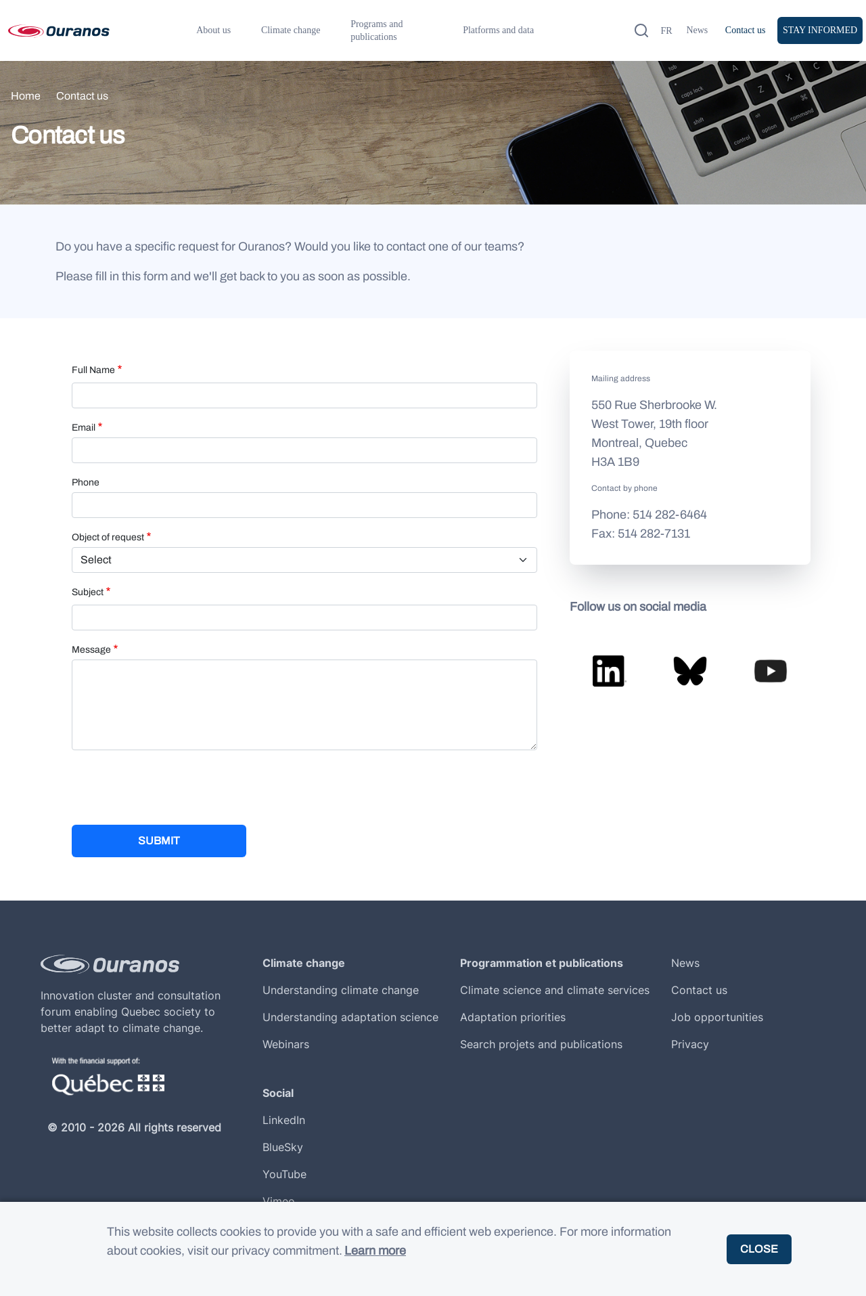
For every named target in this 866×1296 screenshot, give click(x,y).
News (697, 30)
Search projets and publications (541, 1044)
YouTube (284, 1174)
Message (91, 650)
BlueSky (283, 1147)
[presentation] (174, 787)
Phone (85, 482)
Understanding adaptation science (350, 1017)
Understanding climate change (341, 990)
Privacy (690, 1044)
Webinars (286, 1044)
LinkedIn (284, 1120)
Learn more (375, 1250)
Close (759, 1249)
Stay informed (820, 30)
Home (26, 96)
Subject (88, 592)
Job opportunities (717, 1017)
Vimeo (279, 1201)
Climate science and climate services (555, 990)
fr (666, 31)
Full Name (93, 370)
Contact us (745, 30)
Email (83, 428)
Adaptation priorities (513, 1017)
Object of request (108, 537)
